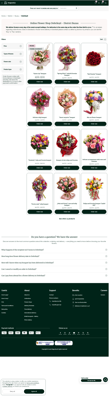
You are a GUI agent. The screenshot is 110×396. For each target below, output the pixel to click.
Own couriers (77, 309)
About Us (26, 309)
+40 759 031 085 (91, 380)
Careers (103, 309)
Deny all (12, 391)
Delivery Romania (29, 320)
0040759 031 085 (55, 315)
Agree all (34, 391)
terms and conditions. (33, 383)
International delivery (30, 327)
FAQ (2, 316)
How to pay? (4, 309)
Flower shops (28, 316)
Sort (103, 39)
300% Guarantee (78, 313)
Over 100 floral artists (79, 316)
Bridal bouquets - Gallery (31, 330)
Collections (27, 312)
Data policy (4, 323)
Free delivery (28, 323)
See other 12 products (67, 219)
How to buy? (4, 312)
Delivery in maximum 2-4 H (81, 320)
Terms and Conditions (7, 320)
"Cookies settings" (7, 386)
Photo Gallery (28, 334)
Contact (51, 309)
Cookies (3, 327)
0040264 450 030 (55, 319)
